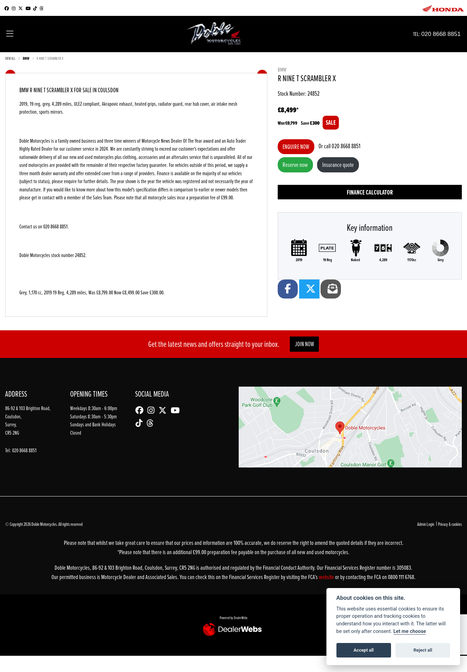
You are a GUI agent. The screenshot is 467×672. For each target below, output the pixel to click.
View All (10, 58)
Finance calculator (370, 192)
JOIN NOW (304, 344)
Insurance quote (338, 164)
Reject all (422, 650)
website (327, 576)
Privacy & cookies (450, 524)
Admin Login (425, 524)
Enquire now (296, 146)
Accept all (364, 650)
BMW (26, 58)
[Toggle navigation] (9, 34)
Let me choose (409, 631)
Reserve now (295, 164)
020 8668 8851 (448, 34)
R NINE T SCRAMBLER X (50, 58)
